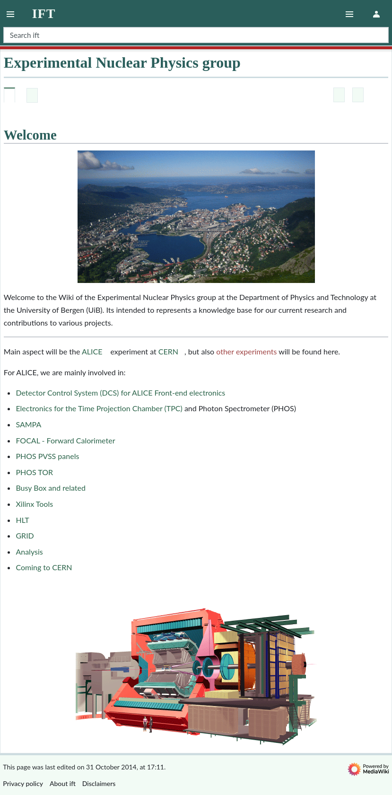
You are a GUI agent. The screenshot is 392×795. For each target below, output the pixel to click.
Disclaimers (99, 783)
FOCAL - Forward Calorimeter (65, 440)
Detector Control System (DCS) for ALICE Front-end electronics (120, 392)
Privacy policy (23, 783)
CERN (168, 351)
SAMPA (28, 424)
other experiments (246, 351)
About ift (63, 783)
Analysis (29, 551)
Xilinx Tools (34, 503)
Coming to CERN (44, 567)
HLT (22, 519)
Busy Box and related (50, 487)
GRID (25, 535)
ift (44, 13)
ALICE (92, 351)
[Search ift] (196, 35)
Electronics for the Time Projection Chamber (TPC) (99, 408)
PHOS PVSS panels (47, 455)
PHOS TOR (34, 472)
